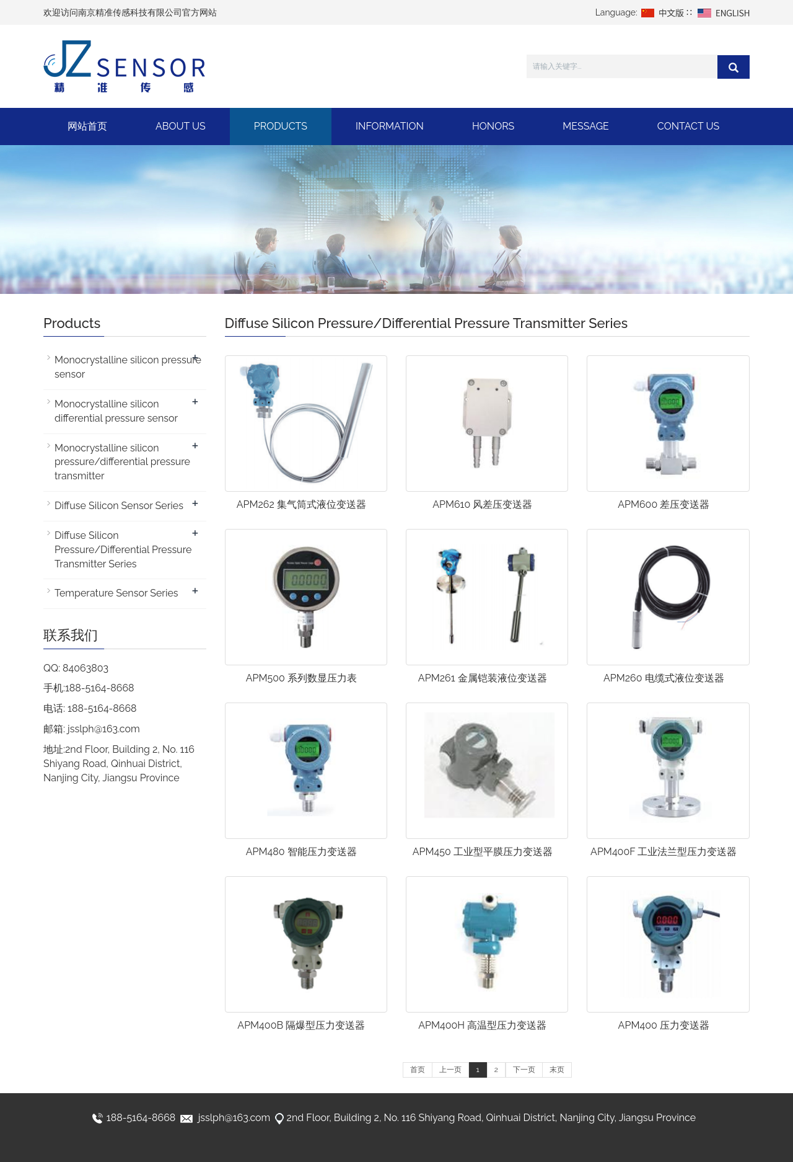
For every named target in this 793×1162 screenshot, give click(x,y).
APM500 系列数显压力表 (301, 678)
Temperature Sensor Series (116, 593)
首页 (417, 1069)
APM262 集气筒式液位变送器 (301, 504)
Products (280, 126)
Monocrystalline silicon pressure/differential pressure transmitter (122, 462)
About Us (181, 126)
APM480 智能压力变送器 (301, 852)
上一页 (450, 1069)
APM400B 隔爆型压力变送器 (301, 1025)
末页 (557, 1069)
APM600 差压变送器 (663, 504)
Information (390, 126)
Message (586, 126)
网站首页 (87, 126)
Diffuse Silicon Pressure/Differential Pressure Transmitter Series (123, 550)
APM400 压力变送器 (663, 1025)
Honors (493, 126)
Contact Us (688, 126)
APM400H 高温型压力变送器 (482, 1025)
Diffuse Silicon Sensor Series (119, 506)
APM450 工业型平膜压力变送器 (483, 852)
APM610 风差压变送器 (482, 504)
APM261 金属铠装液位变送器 (482, 678)
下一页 (524, 1069)
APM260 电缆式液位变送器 (663, 678)
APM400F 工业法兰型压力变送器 (663, 852)
